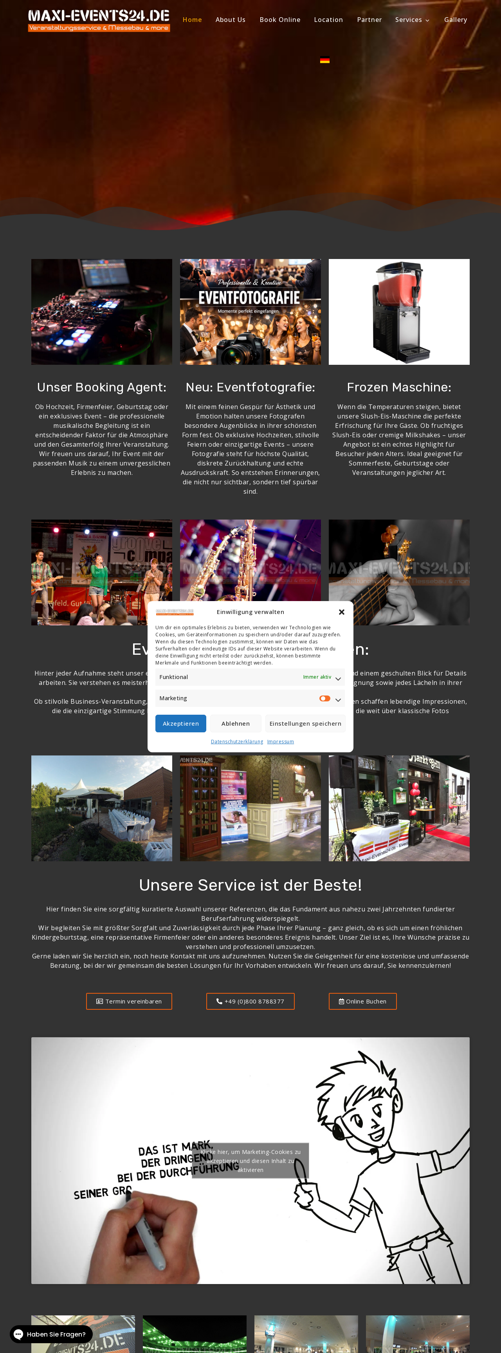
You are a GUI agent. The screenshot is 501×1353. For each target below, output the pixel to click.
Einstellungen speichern (306, 723)
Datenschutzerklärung (237, 741)
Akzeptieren (181, 723)
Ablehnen (236, 723)
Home (192, 19)
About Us (231, 19)
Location (328, 19)
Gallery (455, 19)
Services (413, 19)
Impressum (280, 741)
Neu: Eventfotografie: (250, 387)
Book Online (280, 19)
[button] (342, 612)
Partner (369, 19)
